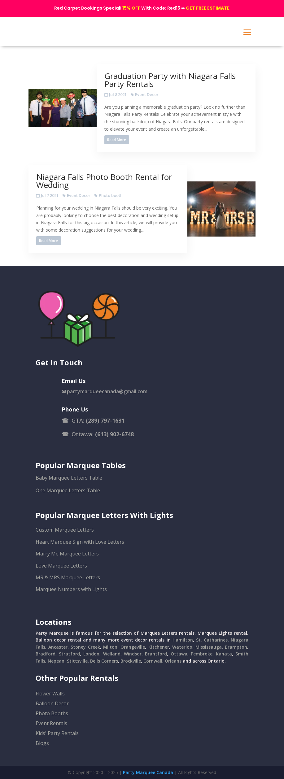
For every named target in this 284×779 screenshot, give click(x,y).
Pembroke (201, 654)
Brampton (236, 647)
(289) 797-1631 (105, 420)
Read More (116, 139)
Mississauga (208, 647)
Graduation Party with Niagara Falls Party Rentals (170, 79)
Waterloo (182, 647)
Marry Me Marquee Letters (67, 553)
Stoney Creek (85, 647)
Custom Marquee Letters (65, 529)
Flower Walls (50, 693)
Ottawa (179, 654)
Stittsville (77, 661)
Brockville (130, 661)
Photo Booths (52, 713)
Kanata (224, 654)
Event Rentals (51, 723)
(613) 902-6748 (114, 434)
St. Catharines (212, 640)
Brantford (156, 654)
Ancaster (58, 647)
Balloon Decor (52, 703)
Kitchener (158, 647)
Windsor (133, 654)
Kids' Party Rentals (57, 733)
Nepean (56, 661)
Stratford (69, 654)
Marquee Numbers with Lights (71, 589)
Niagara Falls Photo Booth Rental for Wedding (104, 180)
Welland (111, 654)
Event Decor (147, 94)
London (91, 654)
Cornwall (152, 661)
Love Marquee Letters (61, 565)
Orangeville (132, 647)
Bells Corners (104, 661)
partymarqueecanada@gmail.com (107, 391)
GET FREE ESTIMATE (207, 8)
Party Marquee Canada (148, 772)
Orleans (173, 661)
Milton (110, 647)
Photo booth (111, 195)
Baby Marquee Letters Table (69, 477)
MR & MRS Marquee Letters (68, 577)
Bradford (45, 654)
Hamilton (183, 640)
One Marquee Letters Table (68, 490)
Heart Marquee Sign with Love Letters (80, 541)
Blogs (42, 743)
